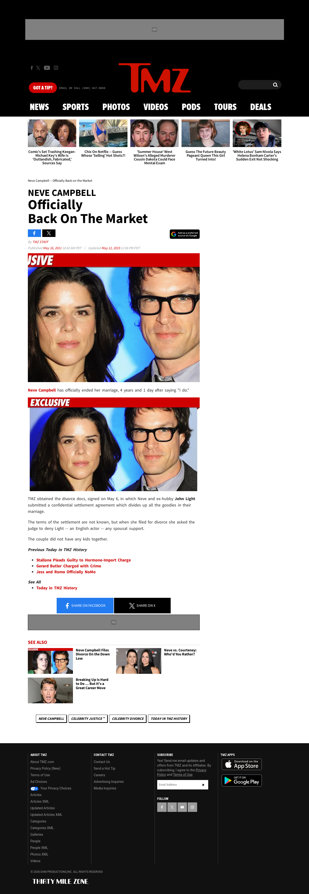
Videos (156, 107)
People (35, 841)
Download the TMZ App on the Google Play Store (242, 781)
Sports (76, 107)
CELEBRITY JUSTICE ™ (88, 718)
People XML (39, 848)
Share (85, 606)
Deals (260, 107)
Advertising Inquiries (109, 782)
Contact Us (102, 762)
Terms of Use (40, 775)
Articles (36, 795)
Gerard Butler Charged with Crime (68, 566)
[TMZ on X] (39, 68)
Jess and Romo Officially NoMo (66, 571)
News (39, 107)
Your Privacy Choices (51, 788)
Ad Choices (38, 782)
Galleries (36, 834)
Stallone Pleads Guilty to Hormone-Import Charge (83, 560)
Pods (191, 107)
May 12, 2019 (111, 248)
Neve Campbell (51, 718)
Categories (38, 821)
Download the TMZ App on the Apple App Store (242, 764)
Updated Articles (42, 808)
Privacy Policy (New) (45, 768)
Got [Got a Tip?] (42, 88)
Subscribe (203, 784)
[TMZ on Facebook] (32, 68)
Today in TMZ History (56, 587)
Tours (225, 107)
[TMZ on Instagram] (56, 68)
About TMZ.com (42, 762)
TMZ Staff (40, 242)
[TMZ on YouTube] (182, 807)
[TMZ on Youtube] (47, 68)
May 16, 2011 (52, 248)
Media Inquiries (105, 788)
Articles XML (39, 801)
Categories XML (42, 828)
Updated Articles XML (46, 815)
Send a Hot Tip (104, 768)
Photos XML (39, 854)
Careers (99, 775)
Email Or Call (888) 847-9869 (82, 88)
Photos (116, 107)
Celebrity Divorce (128, 718)
